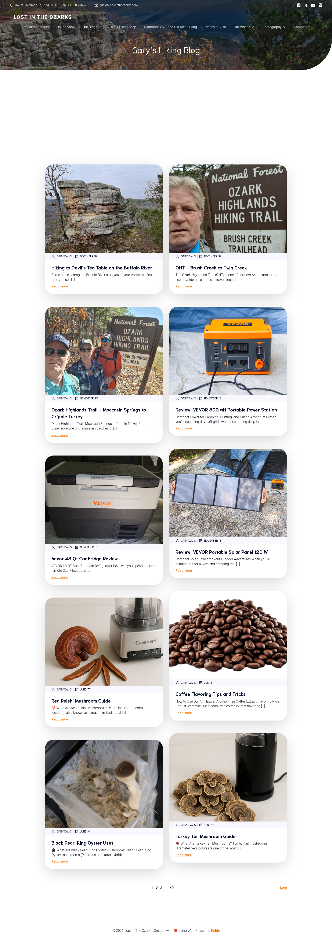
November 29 (86, 398)
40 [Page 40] (172, 888)
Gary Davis (61, 256)
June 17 (82, 689)
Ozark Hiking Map (122, 27)
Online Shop (66, 27)
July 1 (205, 683)
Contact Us (302, 27)
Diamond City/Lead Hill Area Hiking (170, 27)
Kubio (215, 931)
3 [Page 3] (161, 888)
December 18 (86, 256)
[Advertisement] (166, 102)
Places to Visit (215, 27)
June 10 (82, 831)
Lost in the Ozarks (35, 27)
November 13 (210, 398)
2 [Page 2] (157, 888)
